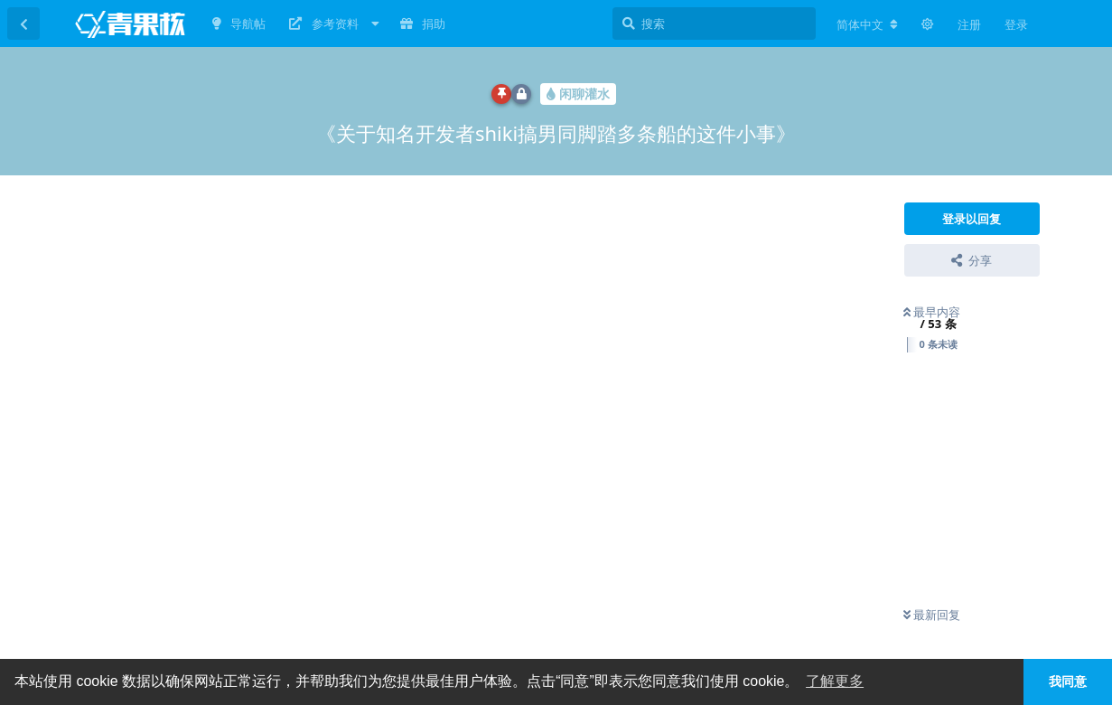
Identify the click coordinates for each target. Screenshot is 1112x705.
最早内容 (931, 312)
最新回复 (931, 614)
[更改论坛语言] (867, 24)
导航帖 (239, 23)
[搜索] (714, 23)
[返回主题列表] (23, 23)
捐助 (422, 23)
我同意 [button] (1068, 681)
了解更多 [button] (835, 681)
